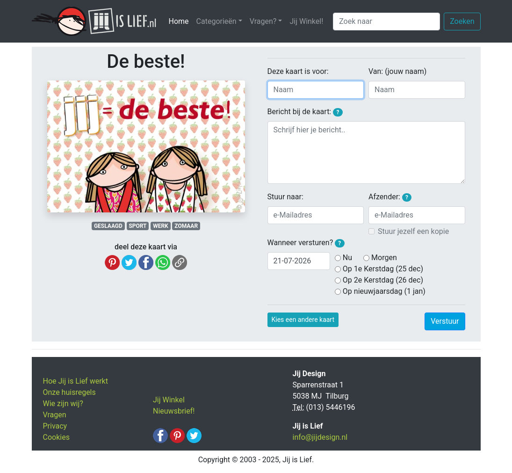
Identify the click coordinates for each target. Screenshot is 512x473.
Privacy (55, 426)
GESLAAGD (108, 226)
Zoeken (462, 21)
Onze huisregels (69, 392)
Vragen (54, 414)
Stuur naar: (285, 196)
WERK (160, 226)
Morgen (384, 257)
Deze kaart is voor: (298, 71)
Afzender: (389, 197)
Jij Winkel (169, 399)
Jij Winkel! (306, 21)
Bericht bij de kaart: (305, 111)
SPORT (137, 226)
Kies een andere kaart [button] (303, 319)
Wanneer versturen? (306, 242)
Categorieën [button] (216, 21)
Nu (347, 257)
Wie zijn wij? (63, 403)
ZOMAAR (186, 226)
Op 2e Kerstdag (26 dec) (383, 280)
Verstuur (445, 321)
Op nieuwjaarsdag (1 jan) (384, 291)
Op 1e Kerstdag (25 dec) (383, 268)
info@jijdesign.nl (320, 437)
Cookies (56, 437)
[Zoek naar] (386, 21)
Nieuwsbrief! (174, 411)
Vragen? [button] (263, 21)
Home (181, 21)
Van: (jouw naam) (397, 71)
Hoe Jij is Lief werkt (75, 381)
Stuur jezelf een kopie (413, 231)
